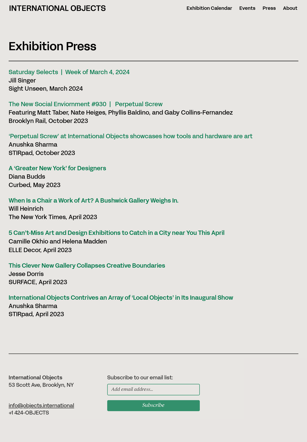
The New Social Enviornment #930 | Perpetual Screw (86, 104)
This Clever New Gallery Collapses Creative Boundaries (87, 266)
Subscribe (153, 405)
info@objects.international (41, 405)
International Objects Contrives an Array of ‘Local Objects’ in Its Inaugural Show (121, 298)
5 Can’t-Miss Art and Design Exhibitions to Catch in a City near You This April (116, 233)
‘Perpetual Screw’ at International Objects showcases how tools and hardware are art (131, 136)
